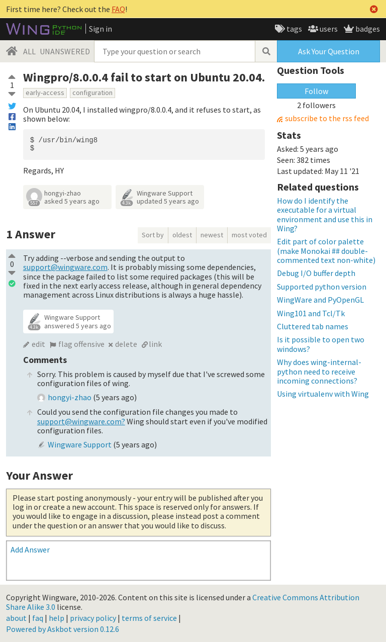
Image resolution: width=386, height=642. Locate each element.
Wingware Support (164, 193)
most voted (249, 234)
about (16, 618)
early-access (45, 92)
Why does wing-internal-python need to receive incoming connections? (319, 371)
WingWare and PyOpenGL (320, 300)
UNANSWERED (65, 51)
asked (72, 201)
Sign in (100, 29)
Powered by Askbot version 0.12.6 (62, 629)
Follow (316, 91)
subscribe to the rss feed (327, 118)
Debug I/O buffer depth (316, 273)
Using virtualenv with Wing (323, 394)
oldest (182, 234)
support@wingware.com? (81, 421)
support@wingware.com (65, 267)
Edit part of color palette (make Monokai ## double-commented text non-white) (326, 250)
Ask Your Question (328, 51)
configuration (92, 92)
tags (293, 29)
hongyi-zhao (62, 193)
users (328, 29)
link (155, 343)
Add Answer (30, 549)
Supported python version (321, 287)
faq (37, 618)
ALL (29, 51)
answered (77, 325)
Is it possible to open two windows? (320, 343)
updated (168, 201)
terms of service (149, 618)
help (56, 618)
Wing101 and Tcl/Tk (311, 313)
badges (367, 29)
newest (212, 234)
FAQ (118, 9)
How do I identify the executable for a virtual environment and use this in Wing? (324, 214)
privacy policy (93, 618)
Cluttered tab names (312, 326)
